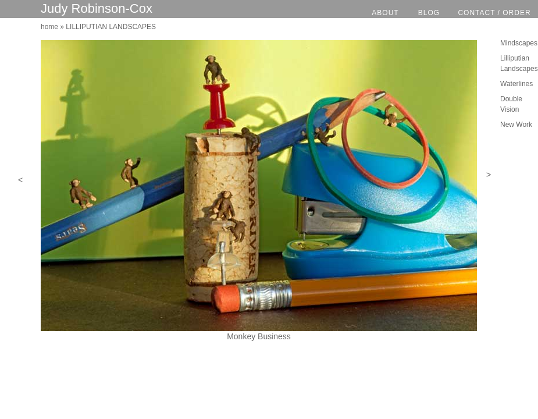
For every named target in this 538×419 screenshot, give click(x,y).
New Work (516, 124)
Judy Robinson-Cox (96, 8)
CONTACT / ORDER (494, 13)
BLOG (429, 13)
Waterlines (516, 84)
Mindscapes (518, 43)
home (49, 27)
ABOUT (385, 13)
